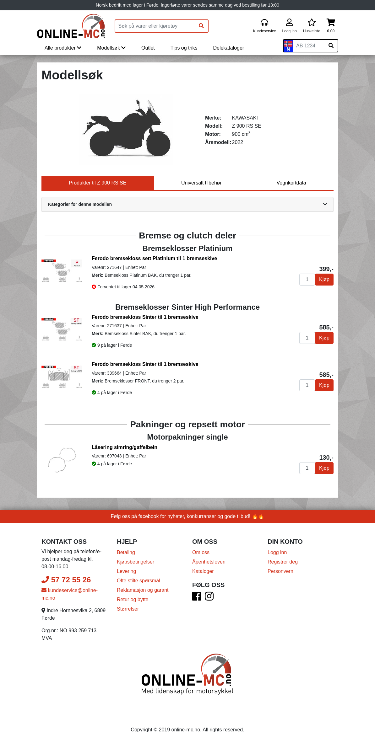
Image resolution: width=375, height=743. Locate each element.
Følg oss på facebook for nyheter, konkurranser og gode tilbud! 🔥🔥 (187, 516)
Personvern (280, 571)
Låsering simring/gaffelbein (124, 447)
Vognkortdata (291, 182)
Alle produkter (63, 48)
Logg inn (277, 552)
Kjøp (324, 279)
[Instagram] (209, 598)
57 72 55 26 (66, 579)
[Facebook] (196, 598)
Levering (126, 571)
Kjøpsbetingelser (135, 561)
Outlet (148, 48)
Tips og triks (184, 48)
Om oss (200, 552)
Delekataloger (228, 48)
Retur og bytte (133, 599)
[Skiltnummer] (308, 46)
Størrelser (128, 609)
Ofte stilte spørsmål (138, 580)
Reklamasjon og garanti (143, 590)
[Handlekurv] (330, 26)
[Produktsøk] (155, 26)
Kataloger (203, 571)
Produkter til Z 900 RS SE (97, 182)
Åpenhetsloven (209, 561)
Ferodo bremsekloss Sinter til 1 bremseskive (145, 317)
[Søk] (201, 26)
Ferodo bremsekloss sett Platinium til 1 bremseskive (154, 258)
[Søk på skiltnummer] (331, 45)
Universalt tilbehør (201, 182)
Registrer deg (283, 561)
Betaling (126, 552)
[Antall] (307, 280)
